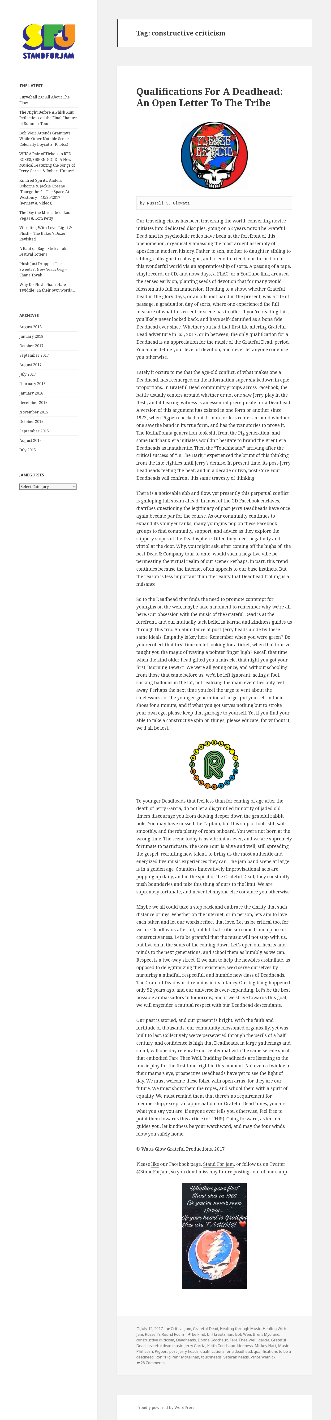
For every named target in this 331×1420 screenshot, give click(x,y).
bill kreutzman (220, 1334)
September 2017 (34, 355)
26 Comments (153, 1362)
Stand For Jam (218, 1164)
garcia (263, 1340)
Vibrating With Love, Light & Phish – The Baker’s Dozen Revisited (45, 233)
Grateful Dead (205, 1328)
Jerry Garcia (195, 1345)
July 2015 (27, 450)
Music (283, 1345)
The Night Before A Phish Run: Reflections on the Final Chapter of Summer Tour (48, 118)
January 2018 (31, 336)
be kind (198, 1334)
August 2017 (30, 364)
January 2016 (31, 393)
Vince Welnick (263, 1357)
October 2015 (31, 421)
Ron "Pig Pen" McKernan (177, 1357)
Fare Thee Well (243, 1340)
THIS (217, 1119)
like (155, 1164)
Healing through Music (240, 1328)
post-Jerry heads (183, 1351)
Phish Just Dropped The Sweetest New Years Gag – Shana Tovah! (43, 269)
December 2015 (33, 402)
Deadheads (186, 1340)
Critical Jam (181, 1328)
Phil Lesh (144, 1351)
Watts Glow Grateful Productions (176, 1149)
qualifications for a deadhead (226, 1351)
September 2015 (34, 431)
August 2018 (30, 326)
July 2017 (27, 374)
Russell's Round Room (164, 1334)
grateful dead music (165, 1345)
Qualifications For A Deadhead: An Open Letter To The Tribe (209, 97)
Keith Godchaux (221, 1345)
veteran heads (236, 1357)
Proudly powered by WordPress (165, 1407)
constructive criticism (155, 1340)
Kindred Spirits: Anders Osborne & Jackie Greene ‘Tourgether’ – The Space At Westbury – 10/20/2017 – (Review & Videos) (44, 192)
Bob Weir (243, 1334)
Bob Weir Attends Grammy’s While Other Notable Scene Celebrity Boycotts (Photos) (44, 138)
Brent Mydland (266, 1334)
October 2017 (31, 345)
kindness (245, 1345)
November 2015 (33, 412)
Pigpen (161, 1351)
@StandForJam (152, 1172)
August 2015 (30, 440)
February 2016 (32, 383)
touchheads (211, 1357)
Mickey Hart (265, 1345)
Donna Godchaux (213, 1340)
